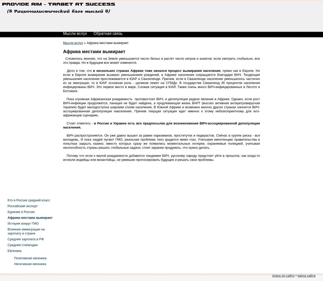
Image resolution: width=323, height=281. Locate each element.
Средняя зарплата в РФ (26, 239)
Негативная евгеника (30, 264)
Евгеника (14, 251)
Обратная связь (108, 33)
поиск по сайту (283, 275)
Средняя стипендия (23, 245)
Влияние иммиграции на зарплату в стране (26, 231)
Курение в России (21, 212)
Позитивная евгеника (30, 258)
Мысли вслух (75, 33)
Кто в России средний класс (29, 200)
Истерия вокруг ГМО (23, 223)
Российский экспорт (23, 206)
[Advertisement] (28, 116)
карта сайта (306, 275)
